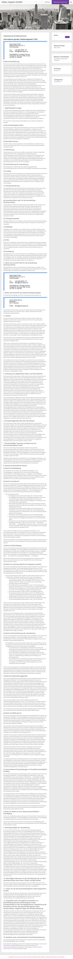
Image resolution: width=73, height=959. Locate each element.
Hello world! (57, 47)
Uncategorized (57, 81)
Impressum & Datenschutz (60, 2)
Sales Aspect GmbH (12, 2)
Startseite (47, 2)
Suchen (56, 35)
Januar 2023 (57, 70)
